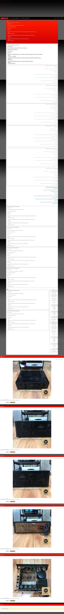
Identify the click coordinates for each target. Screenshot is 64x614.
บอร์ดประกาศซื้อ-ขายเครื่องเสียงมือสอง (14, 18)
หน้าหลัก (55, 18)
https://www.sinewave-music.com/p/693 (13, 449)
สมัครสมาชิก (61, 18)
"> (7, 205)
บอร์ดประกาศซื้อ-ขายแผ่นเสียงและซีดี (24, 18)
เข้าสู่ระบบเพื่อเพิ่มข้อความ (5, 608)
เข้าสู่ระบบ (58, 18)
